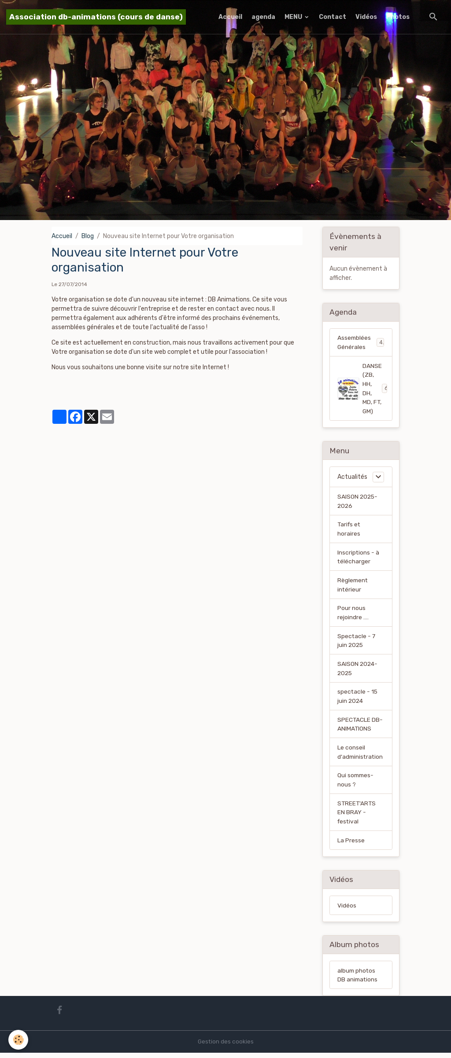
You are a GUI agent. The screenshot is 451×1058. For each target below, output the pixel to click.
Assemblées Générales (360, 342)
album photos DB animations (358, 980)
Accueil (230, 17)
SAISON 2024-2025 (358, 671)
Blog (87, 236)
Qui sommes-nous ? (356, 784)
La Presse (351, 845)
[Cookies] (19, 1040)
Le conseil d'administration (360, 756)
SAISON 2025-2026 (358, 502)
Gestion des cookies (225, 1047)
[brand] (96, 17)
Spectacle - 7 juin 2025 (356, 643)
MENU (294, 17)
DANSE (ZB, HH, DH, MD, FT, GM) (364, 389)
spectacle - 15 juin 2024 (357, 699)
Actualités (352, 478)
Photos (398, 17)
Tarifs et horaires (349, 530)
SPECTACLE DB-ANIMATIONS (360, 728)
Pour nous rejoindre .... (353, 615)
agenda (263, 17)
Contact (332, 17)
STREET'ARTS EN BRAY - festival (357, 817)
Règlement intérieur (353, 587)
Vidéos (366, 17)
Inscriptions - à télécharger (358, 559)
